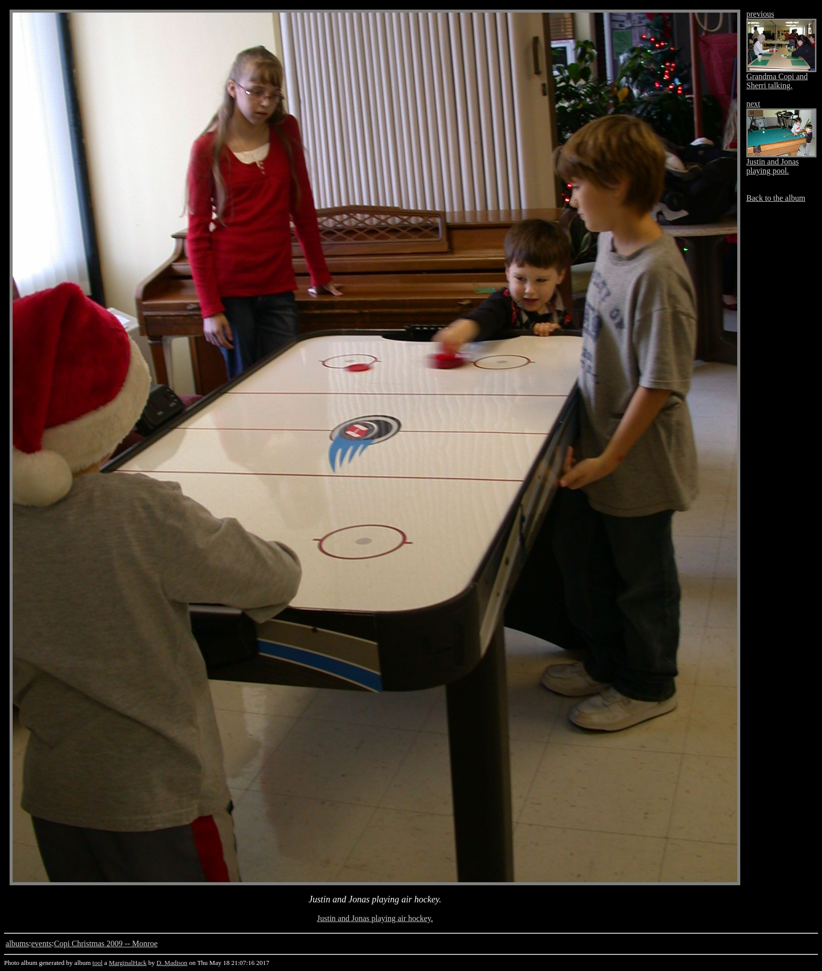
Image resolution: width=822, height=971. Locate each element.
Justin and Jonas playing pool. (772, 166)
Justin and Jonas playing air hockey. (375, 918)
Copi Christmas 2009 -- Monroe (105, 943)
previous (760, 14)
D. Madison (171, 962)
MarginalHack (128, 962)
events (41, 943)
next (753, 103)
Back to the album (775, 198)
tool (97, 962)
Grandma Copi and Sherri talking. (777, 81)
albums (17, 943)
